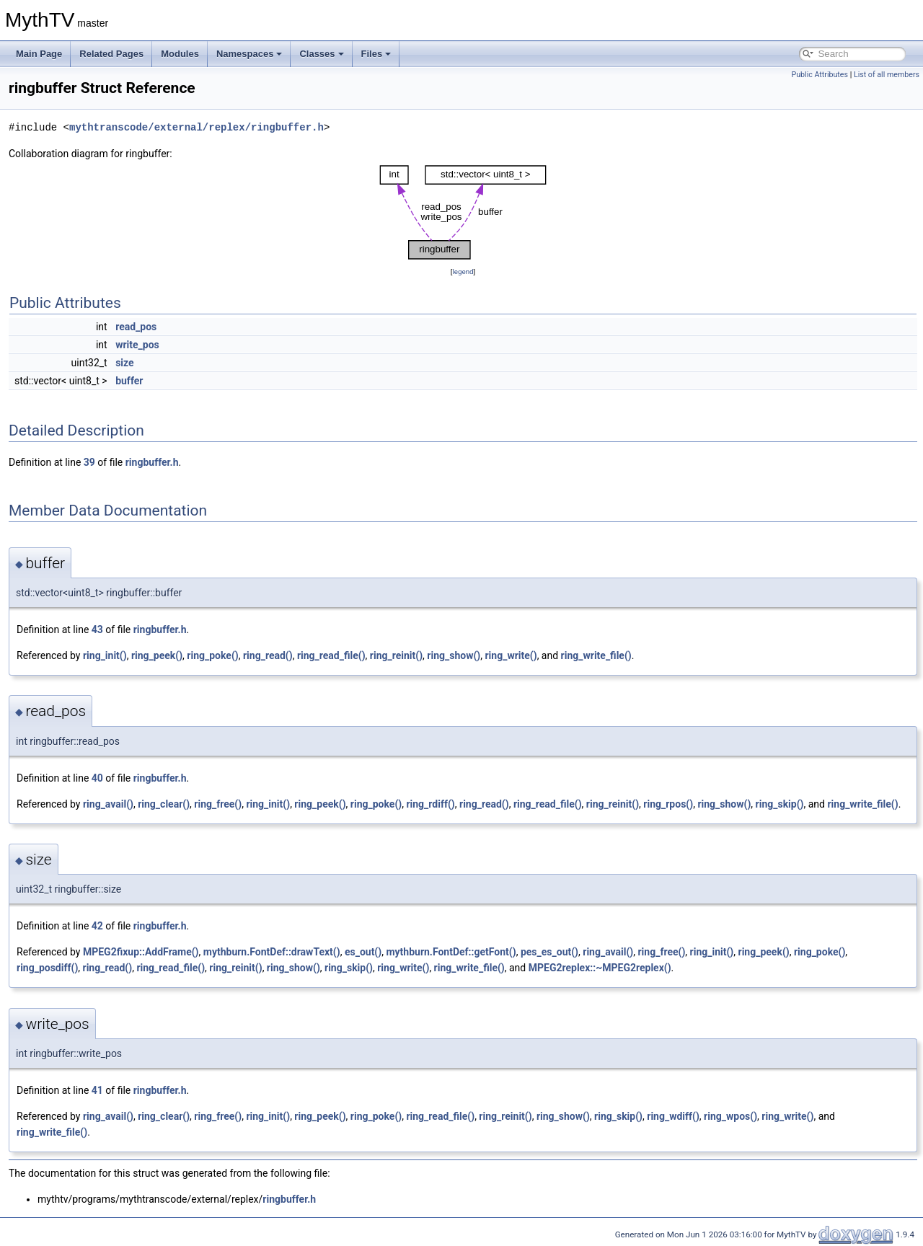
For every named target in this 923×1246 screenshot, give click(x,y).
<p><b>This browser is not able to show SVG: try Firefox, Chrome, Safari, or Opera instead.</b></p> (462, 213)
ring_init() (105, 655)
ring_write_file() (596, 655)
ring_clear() (164, 804)
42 (97, 926)
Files (376, 53)
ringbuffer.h (152, 462)
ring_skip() (780, 804)
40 (97, 778)
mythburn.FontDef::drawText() (271, 952)
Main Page (39, 53)
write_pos (137, 344)
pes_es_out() (549, 952)
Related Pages (111, 53)
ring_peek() (156, 655)
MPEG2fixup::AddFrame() (141, 952)
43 (97, 629)
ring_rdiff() (430, 804)
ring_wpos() (730, 1116)
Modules (180, 53)
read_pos (135, 326)
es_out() (363, 952)
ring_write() (510, 655)
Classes (321, 53)
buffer (129, 380)
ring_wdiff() (673, 1116)
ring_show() (453, 655)
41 (97, 1090)
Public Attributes (819, 74)
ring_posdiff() (47, 967)
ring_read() (268, 655)
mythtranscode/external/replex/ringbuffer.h (196, 127)
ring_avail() (108, 804)
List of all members (886, 74)
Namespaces (249, 53)
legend (462, 271)
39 (89, 462)
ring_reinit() (396, 655)
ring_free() (218, 804)
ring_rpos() (668, 804)
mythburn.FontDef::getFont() (451, 952)
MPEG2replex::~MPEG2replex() (600, 967)
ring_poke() (212, 655)
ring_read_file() (331, 655)
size (124, 362)
